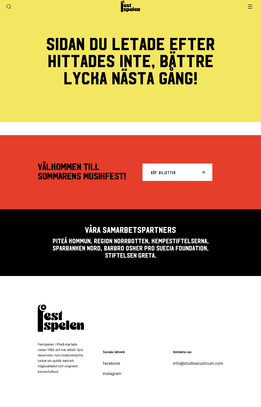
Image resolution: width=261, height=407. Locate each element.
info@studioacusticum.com (198, 363)
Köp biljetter (163, 172)
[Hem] (130, 6)
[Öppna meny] (250, 6)
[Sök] (13, 6)
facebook (111, 363)
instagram (112, 373)
